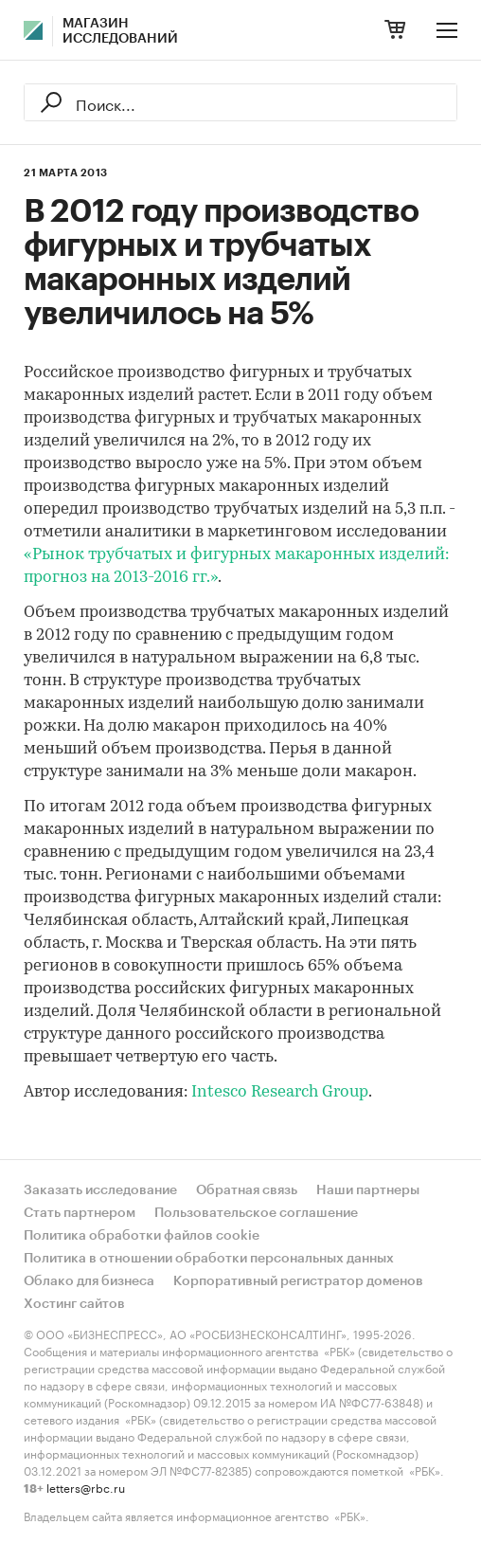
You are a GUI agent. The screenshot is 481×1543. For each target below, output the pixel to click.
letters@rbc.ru (85, 1487)
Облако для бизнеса (89, 1281)
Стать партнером (79, 1213)
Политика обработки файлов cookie (141, 1236)
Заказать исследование (100, 1190)
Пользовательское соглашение (256, 1213)
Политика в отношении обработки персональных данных (209, 1258)
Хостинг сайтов (74, 1304)
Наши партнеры (367, 1190)
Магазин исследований (120, 31)
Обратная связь (246, 1190)
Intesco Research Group (279, 1092)
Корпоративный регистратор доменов (298, 1281)
